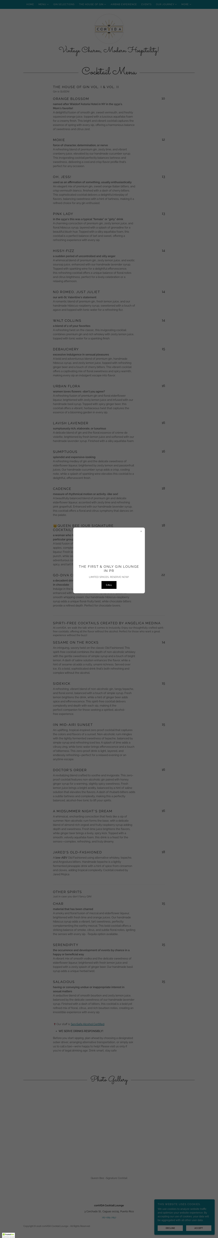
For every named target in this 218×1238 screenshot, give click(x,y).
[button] (8, 1235)
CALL (109, 585)
